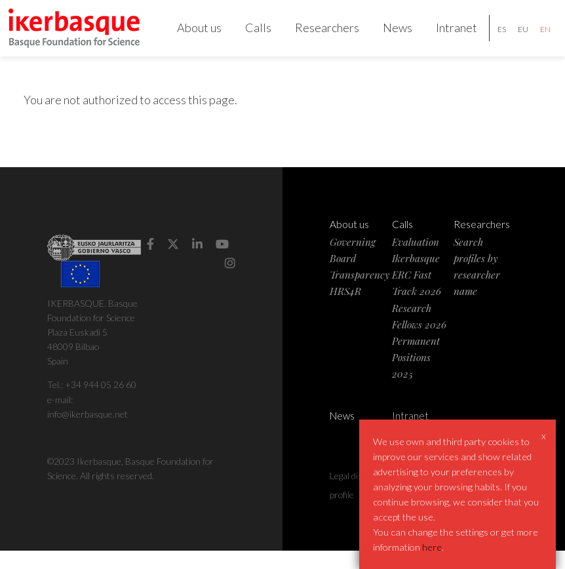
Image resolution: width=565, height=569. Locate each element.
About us (190, 36)
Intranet (447, 36)
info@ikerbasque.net (87, 432)
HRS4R (345, 310)
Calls (249, 36)
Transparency (359, 293)
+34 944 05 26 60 (100, 403)
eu (514, 38)
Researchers (318, 36)
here (432, 547)
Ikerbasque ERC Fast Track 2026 (416, 292)
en (536, 38)
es (492, 38)
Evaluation (415, 260)
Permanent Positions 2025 (416, 375)
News (388, 36)
